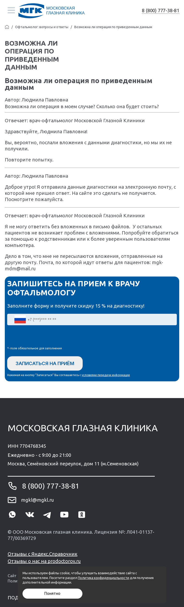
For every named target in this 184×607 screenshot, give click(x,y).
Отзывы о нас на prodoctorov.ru (44, 561)
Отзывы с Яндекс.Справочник (42, 554)
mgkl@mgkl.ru (37, 500)
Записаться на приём (45, 363)
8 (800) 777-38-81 (160, 10)
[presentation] (43, 337)
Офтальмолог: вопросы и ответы (41, 27)
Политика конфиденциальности (103, 578)
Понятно (52, 593)
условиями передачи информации (106, 375)
